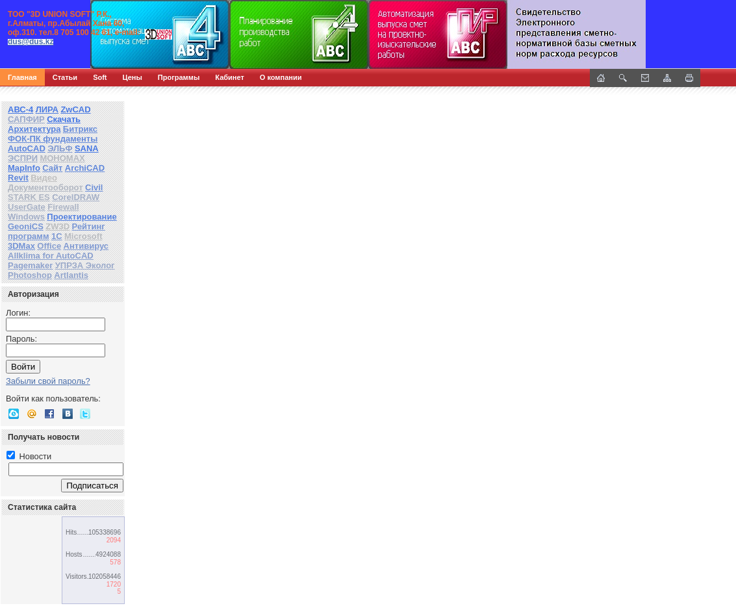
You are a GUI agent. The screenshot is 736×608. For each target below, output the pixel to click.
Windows (26, 217)
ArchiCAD (85, 168)
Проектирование (81, 217)
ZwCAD (75, 109)
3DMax (21, 246)
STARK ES (29, 197)
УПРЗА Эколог (85, 265)
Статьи (65, 77)
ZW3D (57, 226)
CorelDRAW (75, 197)
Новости (28, 456)
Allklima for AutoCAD (51, 255)
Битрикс (80, 129)
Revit (18, 178)
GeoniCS (26, 226)
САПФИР (26, 119)
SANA (87, 148)
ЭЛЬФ (59, 148)
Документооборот (45, 187)
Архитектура (34, 129)
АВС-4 (20, 109)
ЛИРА (47, 109)
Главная (22, 77)
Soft (100, 77)
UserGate (26, 207)
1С (56, 236)
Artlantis (71, 275)
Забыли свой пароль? (48, 381)
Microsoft (83, 236)
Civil (94, 187)
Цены (132, 77)
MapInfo (24, 168)
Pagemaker (30, 265)
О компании (281, 77)
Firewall (63, 207)
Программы (178, 77)
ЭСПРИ (23, 158)
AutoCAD (26, 148)
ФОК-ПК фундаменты (52, 139)
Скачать (64, 119)
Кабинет (229, 77)
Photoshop (30, 275)
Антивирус (86, 246)
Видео (44, 178)
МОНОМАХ (62, 158)
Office (49, 246)
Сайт (52, 168)
